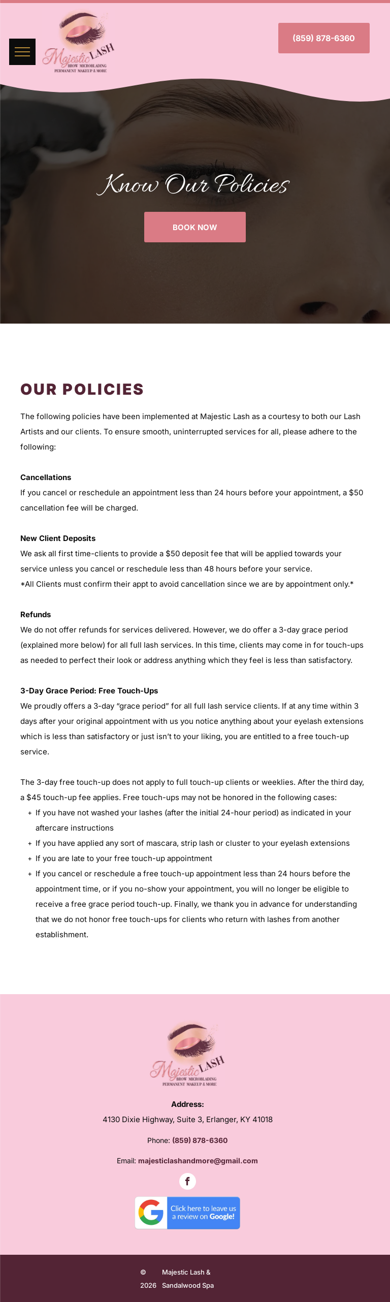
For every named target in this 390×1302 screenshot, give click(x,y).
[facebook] (187, 1182)
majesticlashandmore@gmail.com (198, 1160)
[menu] (22, 52)
